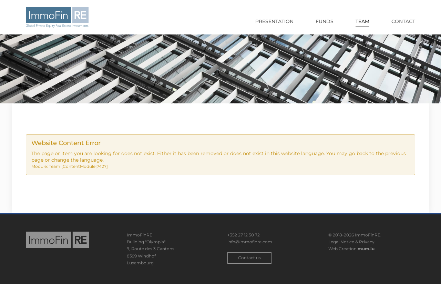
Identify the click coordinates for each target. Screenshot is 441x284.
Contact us (249, 257)
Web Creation (342, 248)
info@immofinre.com (249, 241)
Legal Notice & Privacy (351, 241)
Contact (403, 21)
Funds (325, 21)
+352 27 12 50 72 (243, 234)
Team (362, 21)
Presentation (274, 21)
